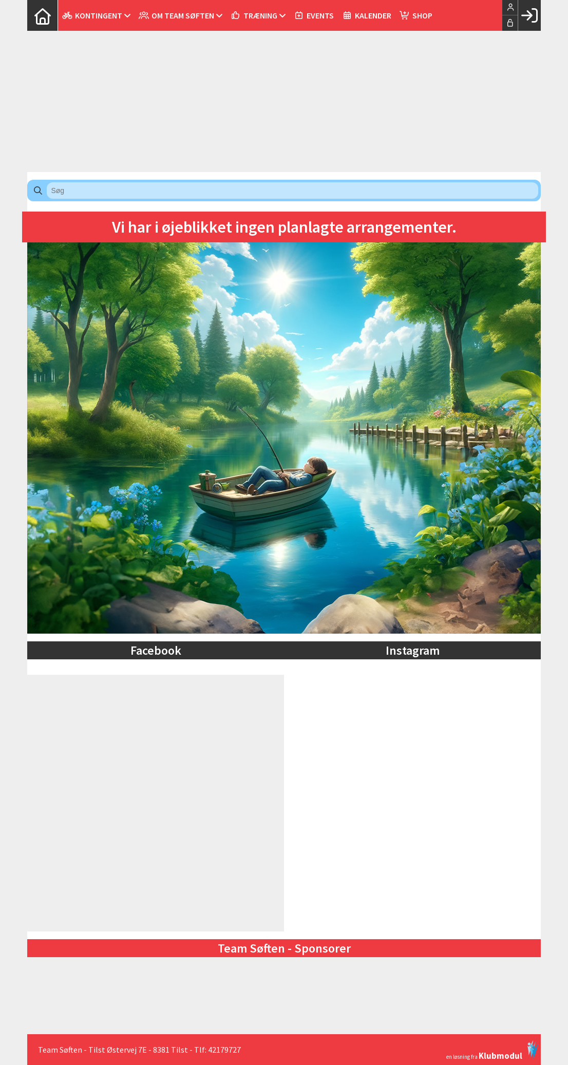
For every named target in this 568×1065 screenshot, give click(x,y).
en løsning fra (492, 1050)
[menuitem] (42, 15)
